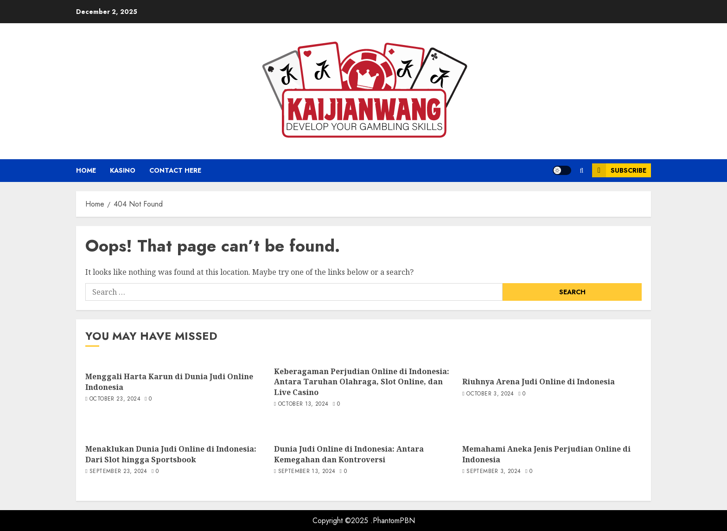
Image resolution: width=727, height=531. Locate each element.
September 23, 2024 (118, 471)
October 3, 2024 (490, 394)
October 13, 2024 (303, 404)
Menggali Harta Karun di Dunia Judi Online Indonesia (169, 381)
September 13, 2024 (306, 471)
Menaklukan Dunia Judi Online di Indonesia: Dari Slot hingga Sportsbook (170, 454)
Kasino (122, 170)
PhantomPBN (394, 520)
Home (86, 170)
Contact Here (175, 170)
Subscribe (619, 170)
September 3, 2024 (493, 471)
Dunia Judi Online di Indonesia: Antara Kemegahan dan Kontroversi (349, 454)
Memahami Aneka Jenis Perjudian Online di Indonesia (546, 454)
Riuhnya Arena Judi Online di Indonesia (538, 381)
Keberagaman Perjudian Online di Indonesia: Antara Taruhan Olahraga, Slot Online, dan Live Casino (361, 381)
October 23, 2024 (114, 399)
